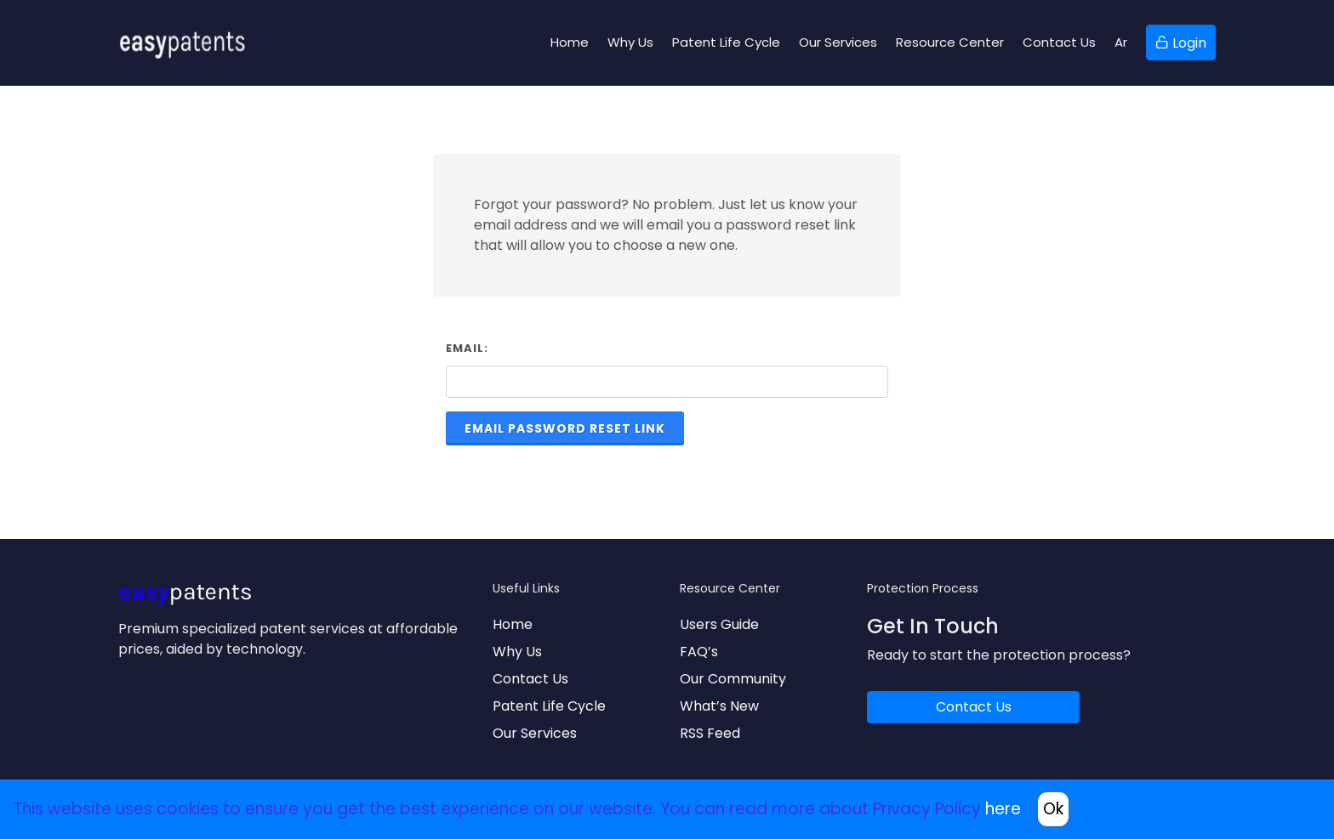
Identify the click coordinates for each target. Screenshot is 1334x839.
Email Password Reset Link (565, 428)
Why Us (517, 651)
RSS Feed (710, 733)
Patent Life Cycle (549, 706)
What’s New (719, 706)
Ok (1053, 808)
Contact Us (530, 679)
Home (513, 624)
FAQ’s (699, 651)
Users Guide (719, 624)
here (1003, 808)
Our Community (733, 679)
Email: (467, 348)
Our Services (535, 733)
